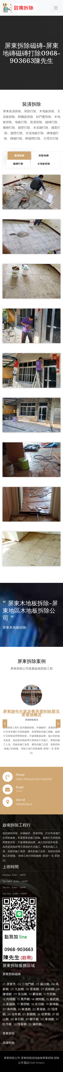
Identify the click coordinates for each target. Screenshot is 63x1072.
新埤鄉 (53, 1004)
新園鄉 (31, 1014)
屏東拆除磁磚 (12, 974)
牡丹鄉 (7, 1024)
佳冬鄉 (16, 1014)
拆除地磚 (44, 155)
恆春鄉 (22, 1024)
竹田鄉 (51, 994)
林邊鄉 (26, 1009)
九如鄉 (19, 989)
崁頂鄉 (39, 1004)
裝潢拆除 (19, 155)
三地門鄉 (28, 984)
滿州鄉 (36, 1024)
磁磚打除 (18, 164)
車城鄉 (49, 1019)
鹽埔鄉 (7, 994)
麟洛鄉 (37, 994)
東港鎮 (41, 1009)
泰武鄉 (54, 999)
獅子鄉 (34, 1019)
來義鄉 (10, 1004)
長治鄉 (22, 994)
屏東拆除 (9, 1033)
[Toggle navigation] (55, 8)
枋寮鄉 (45, 1014)
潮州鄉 (39, 999)
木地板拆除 (43, 164)
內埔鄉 (10, 999)
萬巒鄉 (24, 1004)
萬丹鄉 (25, 999)
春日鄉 (19, 1019)
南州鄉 (11, 1009)
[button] (5, 723)
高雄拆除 (9, 1042)
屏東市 (11, 984)
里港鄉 (34, 989)
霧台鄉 (44, 984)
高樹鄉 (49, 989)
